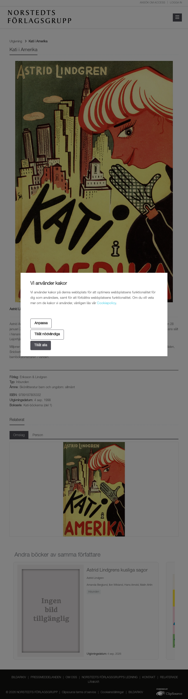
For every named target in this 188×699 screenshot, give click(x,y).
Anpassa (41, 323)
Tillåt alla (40, 345)
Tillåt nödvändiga (47, 334)
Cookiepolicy (106, 303)
